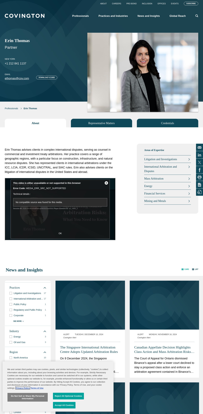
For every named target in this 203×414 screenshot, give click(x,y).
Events (175, 4)
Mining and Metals (155, 201)
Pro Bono (131, 4)
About (103, 4)
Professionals (11, 108)
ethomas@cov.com (17, 78)
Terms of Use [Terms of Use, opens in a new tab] (37, 402)
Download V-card (47, 77)
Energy (148, 186)
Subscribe (191, 3)
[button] (185, 269)
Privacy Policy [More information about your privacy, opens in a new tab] (23, 402)
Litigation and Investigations (160, 159)
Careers (116, 4)
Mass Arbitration (154, 178)
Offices (161, 4)
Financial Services (154, 193)
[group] (28, 293)
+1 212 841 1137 (15, 63)
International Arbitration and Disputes (160, 169)
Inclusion (147, 4)
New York (10, 59)
